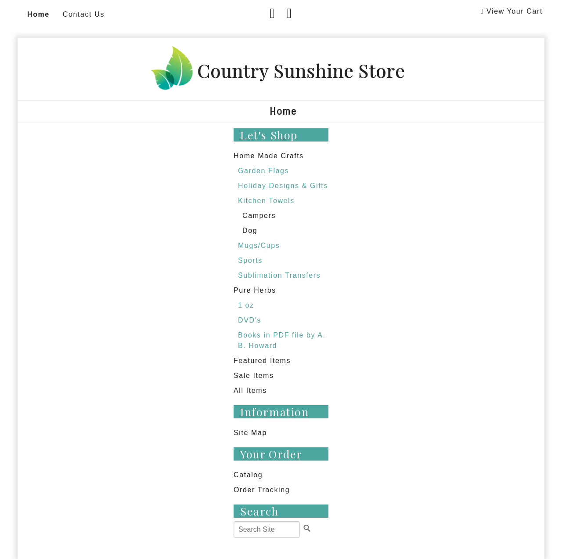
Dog (249, 230)
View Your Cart (514, 11)
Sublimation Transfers (279, 275)
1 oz (246, 305)
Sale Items (254, 375)
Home (38, 14)
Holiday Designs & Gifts (283, 185)
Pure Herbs (255, 290)
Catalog (248, 475)
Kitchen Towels (266, 200)
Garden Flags (263, 170)
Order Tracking (262, 490)
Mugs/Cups (259, 245)
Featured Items (262, 360)
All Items (250, 390)
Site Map (250, 432)
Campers (259, 215)
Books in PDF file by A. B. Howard (282, 340)
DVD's (249, 320)
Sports (250, 260)
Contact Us (83, 14)
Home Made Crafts (269, 156)
